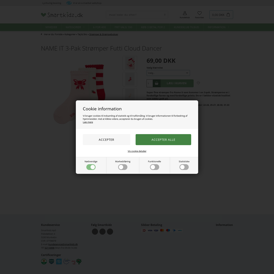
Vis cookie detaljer (137, 151)
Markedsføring (122, 165)
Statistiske (184, 165)
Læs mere (88, 122)
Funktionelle (154, 165)
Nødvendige (91, 165)
